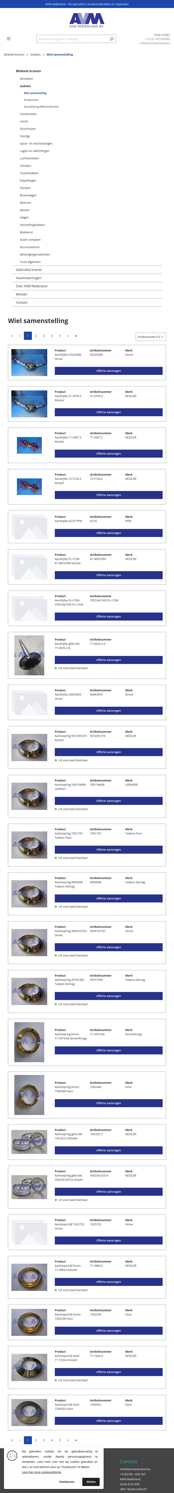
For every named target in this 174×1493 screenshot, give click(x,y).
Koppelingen (28, 180)
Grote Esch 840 (130, 1484)
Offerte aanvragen (108, 371)
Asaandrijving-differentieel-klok (41, 106)
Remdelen (26, 79)
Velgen (24, 217)
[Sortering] (151, 337)
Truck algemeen (30, 262)
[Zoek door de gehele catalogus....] (71, 39)
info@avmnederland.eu (135, 1469)
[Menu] (8, 38)
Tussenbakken (29, 173)
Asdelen (25, 86)
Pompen (25, 188)
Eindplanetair (31, 100)
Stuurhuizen (28, 129)
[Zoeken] (111, 39)
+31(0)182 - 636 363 (132, 1474)
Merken (21, 294)
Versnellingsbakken (32, 225)
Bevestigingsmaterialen (35, 254)
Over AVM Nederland (31, 286)
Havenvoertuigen (28, 278)
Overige (25, 136)
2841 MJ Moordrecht (133, 1489)
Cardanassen (28, 114)
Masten (24, 210)
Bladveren (26, 232)
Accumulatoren (30, 247)
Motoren (25, 203)
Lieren (24, 121)
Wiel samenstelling (35, 93)
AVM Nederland (130, 1479)
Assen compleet (30, 240)
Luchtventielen (29, 158)
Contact (21, 302)
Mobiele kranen (28, 71)
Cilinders (25, 166)
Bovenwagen (28, 195)
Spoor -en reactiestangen (36, 143)
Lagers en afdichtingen (34, 151)
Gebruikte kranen (29, 269)
